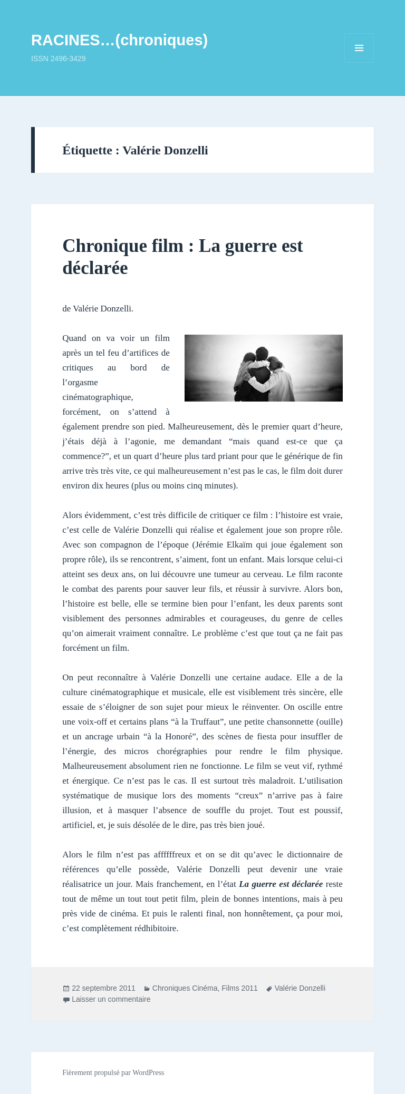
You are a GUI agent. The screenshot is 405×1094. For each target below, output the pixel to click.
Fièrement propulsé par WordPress (113, 1073)
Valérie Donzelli (300, 988)
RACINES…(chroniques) (119, 40)
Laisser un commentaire (111, 999)
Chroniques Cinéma (185, 988)
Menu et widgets (359, 62)
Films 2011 (239, 988)
